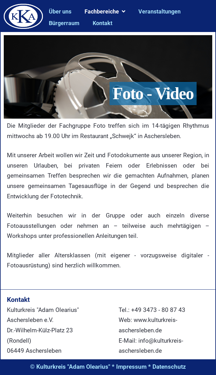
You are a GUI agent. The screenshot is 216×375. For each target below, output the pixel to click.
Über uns (60, 11)
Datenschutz (169, 366)
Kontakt (102, 23)
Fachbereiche (102, 11)
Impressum (131, 366)
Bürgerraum (64, 23)
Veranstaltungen (159, 11)
